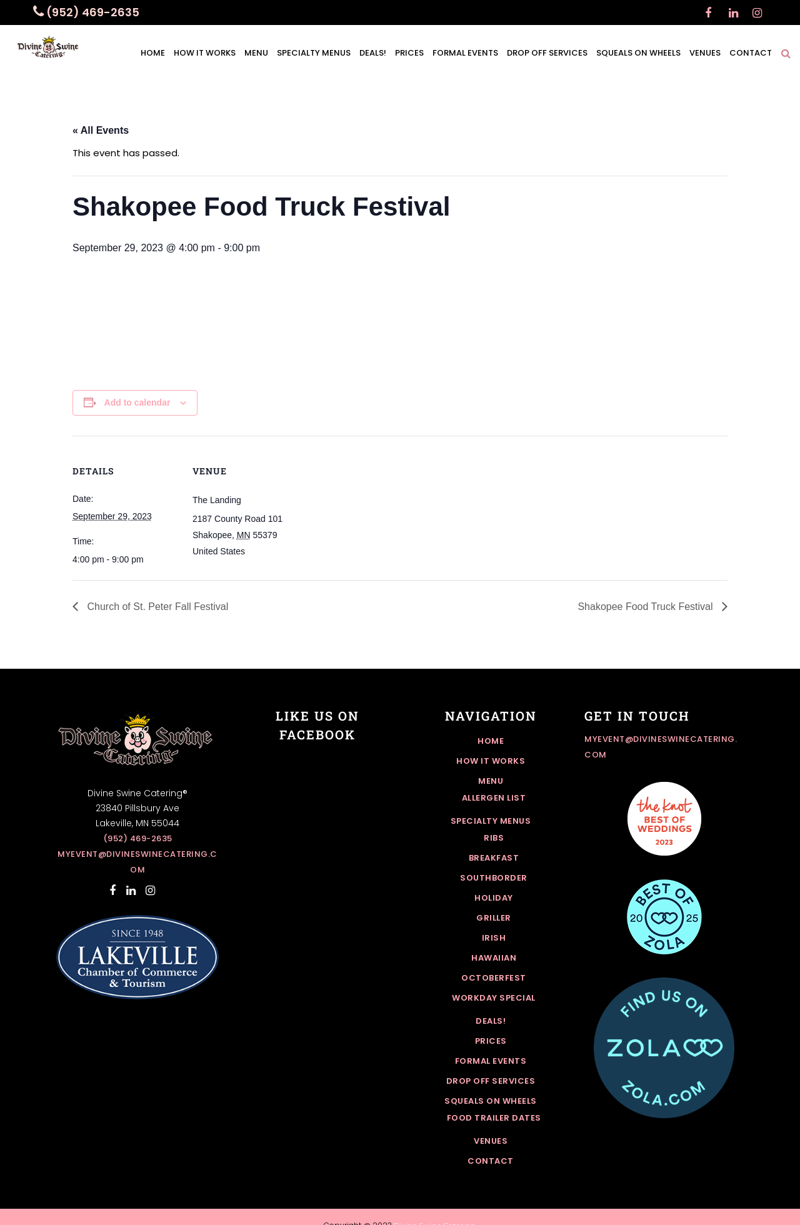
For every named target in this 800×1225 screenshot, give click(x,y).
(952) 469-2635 (137, 838)
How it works (490, 761)
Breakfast (494, 858)
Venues (491, 1141)
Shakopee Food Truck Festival (647, 606)
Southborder (494, 878)
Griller (493, 918)
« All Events (100, 130)
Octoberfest (493, 978)
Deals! (491, 1021)
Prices (491, 1041)
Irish (494, 938)
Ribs (494, 838)
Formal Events (491, 1061)
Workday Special (494, 998)
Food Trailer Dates (494, 1118)
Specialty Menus (491, 821)
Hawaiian (493, 958)
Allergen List (494, 798)
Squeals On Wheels (490, 1101)
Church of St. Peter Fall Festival (156, 606)
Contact (491, 1161)
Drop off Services (491, 1081)
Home (491, 741)
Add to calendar (137, 403)
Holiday (493, 898)
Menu (490, 781)
